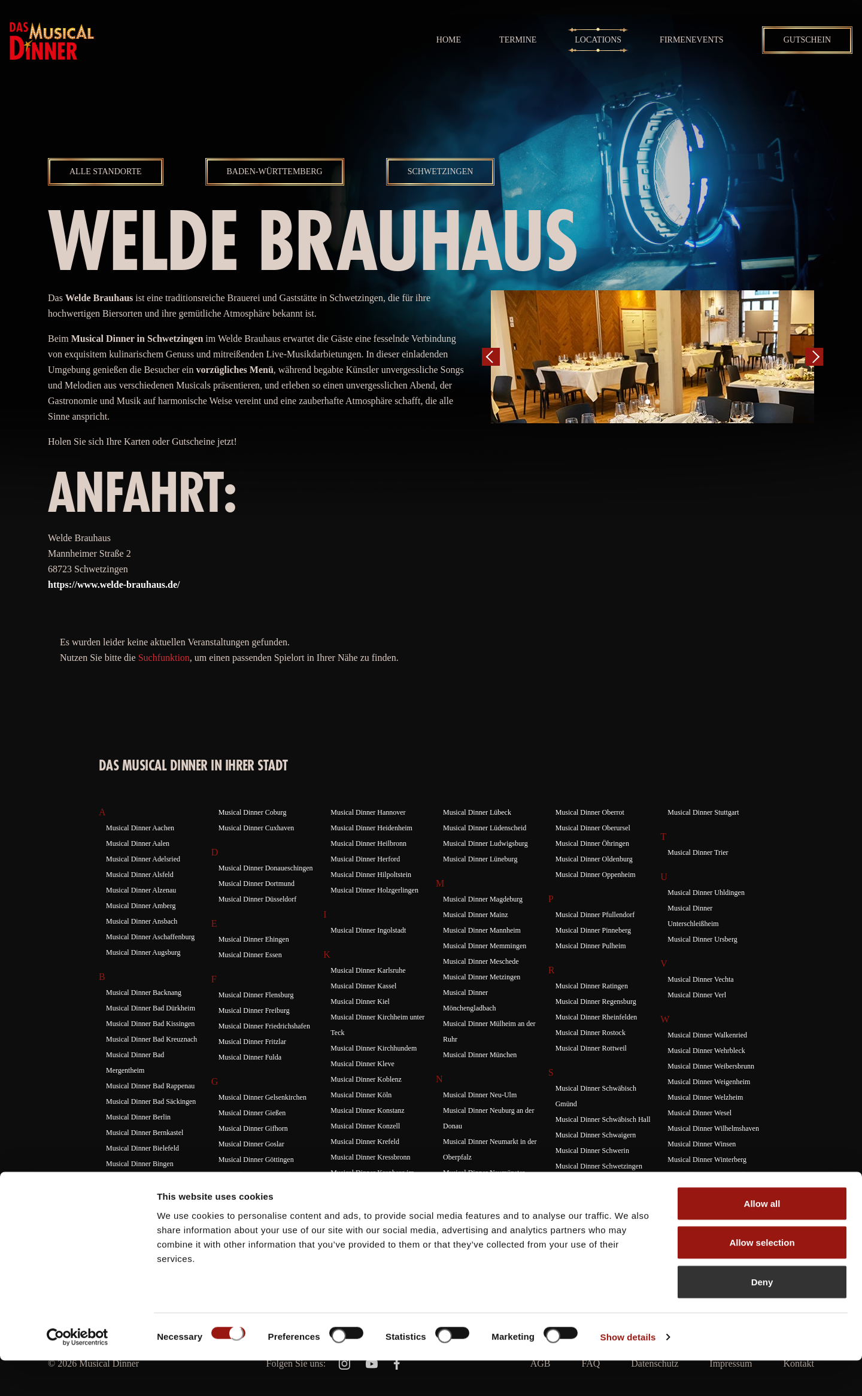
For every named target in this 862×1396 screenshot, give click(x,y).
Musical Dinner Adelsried (143, 859)
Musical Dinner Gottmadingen (262, 1175)
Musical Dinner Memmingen (484, 946)
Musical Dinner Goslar (251, 1144)
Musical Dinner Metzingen (481, 977)
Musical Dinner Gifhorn (253, 1128)
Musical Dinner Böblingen (144, 1179)
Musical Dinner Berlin (138, 1117)
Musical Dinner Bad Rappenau (150, 1086)
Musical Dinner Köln (360, 1095)
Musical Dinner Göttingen (256, 1159)
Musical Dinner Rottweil (591, 1048)
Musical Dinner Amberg (140, 906)
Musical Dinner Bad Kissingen (150, 1023)
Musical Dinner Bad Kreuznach (151, 1039)
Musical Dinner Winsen (701, 1144)
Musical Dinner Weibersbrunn (710, 1066)
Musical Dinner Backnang (143, 992)
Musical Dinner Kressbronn (370, 1157)
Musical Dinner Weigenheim (708, 1082)
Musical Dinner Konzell (365, 1126)
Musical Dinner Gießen (252, 1113)
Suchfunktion (164, 658)
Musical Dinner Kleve (362, 1064)
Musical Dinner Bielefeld (142, 1148)
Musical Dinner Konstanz (367, 1110)
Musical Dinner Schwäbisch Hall (603, 1119)
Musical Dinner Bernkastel (144, 1132)
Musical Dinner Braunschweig (150, 1195)
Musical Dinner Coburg (252, 812)
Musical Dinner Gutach (252, 1190)
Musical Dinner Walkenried (707, 1035)
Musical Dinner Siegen (589, 1197)
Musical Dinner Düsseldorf (257, 899)
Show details (628, 1372)
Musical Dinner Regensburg (596, 1001)
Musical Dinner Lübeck (477, 812)
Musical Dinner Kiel (360, 1001)
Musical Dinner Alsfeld (140, 874)
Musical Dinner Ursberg (702, 939)
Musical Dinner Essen (250, 955)
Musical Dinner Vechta (700, 979)
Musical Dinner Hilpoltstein (370, 874)
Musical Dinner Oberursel (593, 828)
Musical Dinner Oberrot (590, 812)
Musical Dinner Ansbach (141, 921)
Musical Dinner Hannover (367, 812)
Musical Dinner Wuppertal (705, 1175)
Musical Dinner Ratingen (592, 986)
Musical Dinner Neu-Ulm (480, 1095)
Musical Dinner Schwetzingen (599, 1166)
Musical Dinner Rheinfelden (597, 1017)
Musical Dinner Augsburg (143, 952)
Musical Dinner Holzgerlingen (374, 890)
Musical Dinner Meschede (481, 961)
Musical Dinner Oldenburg (594, 859)
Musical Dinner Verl (696, 995)
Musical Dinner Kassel (363, 986)
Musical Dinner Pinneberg (593, 930)
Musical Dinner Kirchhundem (373, 1048)
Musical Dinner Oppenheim (596, 874)
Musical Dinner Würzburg (705, 1190)
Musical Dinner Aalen (137, 843)
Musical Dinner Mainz (475, 915)
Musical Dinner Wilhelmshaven (713, 1128)
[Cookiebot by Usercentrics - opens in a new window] (77, 1373)
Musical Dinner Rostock (591, 1032)
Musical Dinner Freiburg (254, 1010)
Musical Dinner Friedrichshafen (264, 1026)
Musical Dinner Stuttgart (703, 812)
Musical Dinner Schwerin (592, 1150)
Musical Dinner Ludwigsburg (485, 843)
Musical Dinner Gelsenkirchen (262, 1097)
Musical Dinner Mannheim (482, 930)
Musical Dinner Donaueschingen (265, 868)
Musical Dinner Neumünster (484, 1173)
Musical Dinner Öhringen (592, 843)
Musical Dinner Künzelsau (369, 1204)
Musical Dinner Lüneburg (480, 859)
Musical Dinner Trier (697, 852)
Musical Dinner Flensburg (256, 995)
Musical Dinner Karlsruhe (367, 970)
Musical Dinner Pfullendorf (595, 915)
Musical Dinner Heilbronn (368, 843)
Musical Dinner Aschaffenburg (150, 937)
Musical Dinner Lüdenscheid (484, 828)
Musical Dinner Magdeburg (483, 899)
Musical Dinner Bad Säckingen (151, 1101)
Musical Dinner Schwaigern (596, 1135)
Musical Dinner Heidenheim (371, 828)
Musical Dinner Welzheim (705, 1097)
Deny (762, 1317)
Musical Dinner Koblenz (366, 1079)
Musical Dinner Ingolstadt (368, 930)
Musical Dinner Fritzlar (252, 1041)
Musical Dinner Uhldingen (706, 892)
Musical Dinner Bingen (140, 1164)
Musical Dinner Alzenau (141, 890)
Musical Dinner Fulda (249, 1057)
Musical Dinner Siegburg (592, 1182)
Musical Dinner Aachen (140, 828)
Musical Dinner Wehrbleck (706, 1050)
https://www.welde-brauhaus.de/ (114, 584)
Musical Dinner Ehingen (253, 939)
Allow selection (761, 1278)
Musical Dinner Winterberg (706, 1159)
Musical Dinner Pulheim (591, 946)
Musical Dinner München (480, 1055)
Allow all (762, 1239)
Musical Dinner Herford (365, 859)
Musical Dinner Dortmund (256, 883)
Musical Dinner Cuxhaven (256, 828)
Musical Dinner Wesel (699, 1113)
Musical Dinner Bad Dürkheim (150, 1008)
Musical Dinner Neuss (475, 1188)
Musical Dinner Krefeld (364, 1141)
